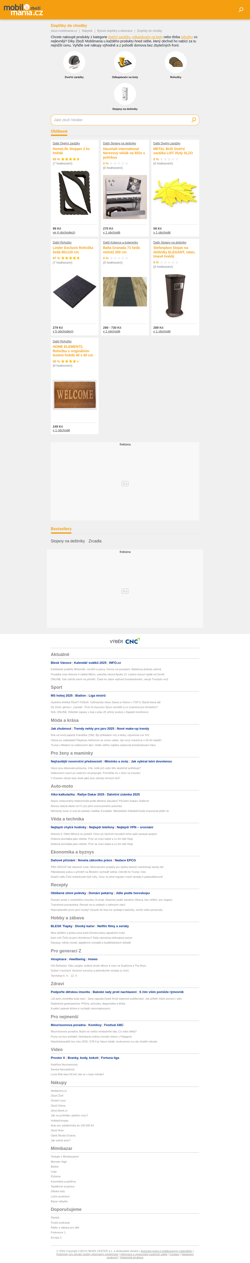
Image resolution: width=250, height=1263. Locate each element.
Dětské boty (58, 1191)
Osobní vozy (58, 1100)
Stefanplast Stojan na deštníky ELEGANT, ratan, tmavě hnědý (174, 252)
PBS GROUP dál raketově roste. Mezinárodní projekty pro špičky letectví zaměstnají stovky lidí (107, 866)
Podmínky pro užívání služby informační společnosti (87, 1254)
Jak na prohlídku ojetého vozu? (69, 1115)
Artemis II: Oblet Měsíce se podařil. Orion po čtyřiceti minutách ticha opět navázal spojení (104, 833)
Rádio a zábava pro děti (65, 1227)
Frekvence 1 (58, 1232)
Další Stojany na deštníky (119, 143)
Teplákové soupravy (62, 1186)
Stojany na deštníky (68, 541)
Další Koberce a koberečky (120, 242)
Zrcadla (95, 541)
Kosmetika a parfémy (63, 1181)
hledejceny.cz (59, 1090)
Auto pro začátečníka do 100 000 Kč (72, 1125)
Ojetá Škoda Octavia (63, 1135)
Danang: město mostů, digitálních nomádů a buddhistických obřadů (91, 942)
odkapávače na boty (147, 37)
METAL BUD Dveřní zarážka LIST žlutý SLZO (173, 151)
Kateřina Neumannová (64, 1064)
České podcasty (60, 1222)
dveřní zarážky (119, 37)
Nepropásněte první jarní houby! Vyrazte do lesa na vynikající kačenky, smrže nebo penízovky (107, 909)
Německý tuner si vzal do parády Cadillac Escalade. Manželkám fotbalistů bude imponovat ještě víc (110, 810)
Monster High (59, 1161)
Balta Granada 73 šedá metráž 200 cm (121, 250)
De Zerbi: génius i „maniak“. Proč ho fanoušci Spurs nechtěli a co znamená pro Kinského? (104, 707)
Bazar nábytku (59, 1201)
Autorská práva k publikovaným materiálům (166, 1251)
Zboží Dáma (58, 1105)
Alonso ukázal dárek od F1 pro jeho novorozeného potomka (86, 806)
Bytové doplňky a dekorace (114, 31)
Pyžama (56, 1176)
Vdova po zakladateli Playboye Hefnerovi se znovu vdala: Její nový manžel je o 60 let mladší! (106, 740)
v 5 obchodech (63, 331)
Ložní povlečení (60, 1196)
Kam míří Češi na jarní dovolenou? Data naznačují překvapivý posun (91, 937)
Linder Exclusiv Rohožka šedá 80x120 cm (73, 250)
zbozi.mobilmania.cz (64, 31)
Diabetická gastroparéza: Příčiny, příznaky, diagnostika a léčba (88, 1003)
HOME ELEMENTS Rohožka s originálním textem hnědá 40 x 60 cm (73, 351)
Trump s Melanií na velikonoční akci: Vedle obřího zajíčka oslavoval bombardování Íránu (103, 745)
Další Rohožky (62, 242)
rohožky (187, 37)
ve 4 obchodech (64, 232)
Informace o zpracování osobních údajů (143, 1254)
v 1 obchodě (111, 232)
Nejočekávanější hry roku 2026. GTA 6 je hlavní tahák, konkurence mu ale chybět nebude (104, 1041)
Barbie (55, 1166)
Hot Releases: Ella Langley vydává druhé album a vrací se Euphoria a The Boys (98, 965)
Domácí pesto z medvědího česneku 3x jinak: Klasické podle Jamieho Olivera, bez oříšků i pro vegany (111, 899)
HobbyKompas (59, 1120)
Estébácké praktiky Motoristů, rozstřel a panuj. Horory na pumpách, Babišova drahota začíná (106, 669)
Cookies (174, 1254)
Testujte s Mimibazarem (65, 1156)
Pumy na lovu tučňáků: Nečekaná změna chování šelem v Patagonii (91, 1036)
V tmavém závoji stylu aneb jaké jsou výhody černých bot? (85, 778)
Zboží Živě (57, 1095)
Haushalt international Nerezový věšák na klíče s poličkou (124, 153)
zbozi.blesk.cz (59, 1110)
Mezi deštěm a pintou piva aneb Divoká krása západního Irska (88, 932)
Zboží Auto (57, 1130)
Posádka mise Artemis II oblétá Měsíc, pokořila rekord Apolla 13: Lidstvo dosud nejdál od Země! (108, 674)
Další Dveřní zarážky (66, 143)
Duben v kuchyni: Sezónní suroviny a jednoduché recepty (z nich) (90, 970)
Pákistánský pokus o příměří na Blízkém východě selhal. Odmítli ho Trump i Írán (98, 871)
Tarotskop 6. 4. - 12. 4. (64, 975)
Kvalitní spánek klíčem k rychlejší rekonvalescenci (80, 1008)
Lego (54, 1171)
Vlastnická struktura (131, 1257)
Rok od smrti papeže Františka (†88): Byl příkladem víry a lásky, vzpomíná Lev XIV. (100, 735)
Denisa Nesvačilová (62, 1069)
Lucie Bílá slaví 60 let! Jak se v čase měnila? (77, 1074)
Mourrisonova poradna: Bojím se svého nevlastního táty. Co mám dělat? (93, 1031)
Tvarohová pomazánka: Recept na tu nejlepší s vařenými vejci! (88, 904)
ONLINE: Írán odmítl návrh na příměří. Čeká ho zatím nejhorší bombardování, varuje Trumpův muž (109, 679)
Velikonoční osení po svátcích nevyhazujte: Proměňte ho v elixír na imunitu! (95, 773)
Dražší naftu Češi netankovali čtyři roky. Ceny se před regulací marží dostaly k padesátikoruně (107, 876)
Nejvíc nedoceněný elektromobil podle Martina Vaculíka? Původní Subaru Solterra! (100, 800)
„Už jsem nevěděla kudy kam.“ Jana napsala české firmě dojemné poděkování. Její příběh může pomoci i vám (116, 998)
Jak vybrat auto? (61, 1140)
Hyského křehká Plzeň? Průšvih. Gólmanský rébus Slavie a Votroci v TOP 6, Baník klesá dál (105, 702)
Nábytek (87, 31)
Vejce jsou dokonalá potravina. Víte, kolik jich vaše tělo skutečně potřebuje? (96, 768)
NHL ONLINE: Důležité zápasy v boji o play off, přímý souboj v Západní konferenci (99, 712)
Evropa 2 (56, 1237)
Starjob (55, 1217)
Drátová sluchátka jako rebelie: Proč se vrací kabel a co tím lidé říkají (92, 838)
